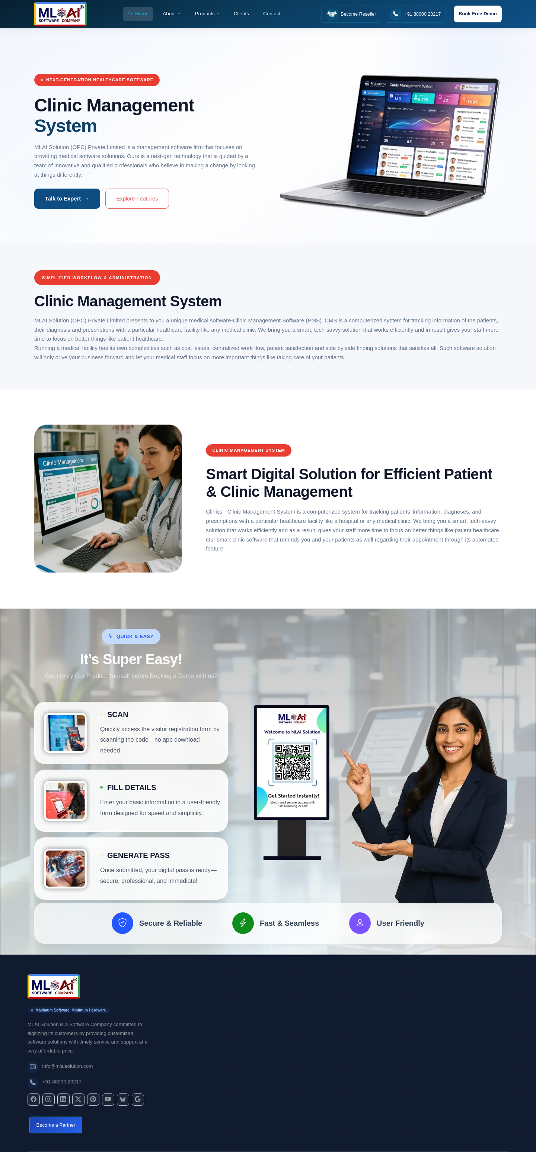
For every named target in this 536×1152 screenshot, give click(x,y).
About (172, 14)
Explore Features (137, 199)
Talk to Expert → (67, 199)
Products (207, 14)
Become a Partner (56, 1125)
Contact (272, 13)
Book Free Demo (478, 13)
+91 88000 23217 (62, 1082)
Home (138, 14)
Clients (241, 13)
